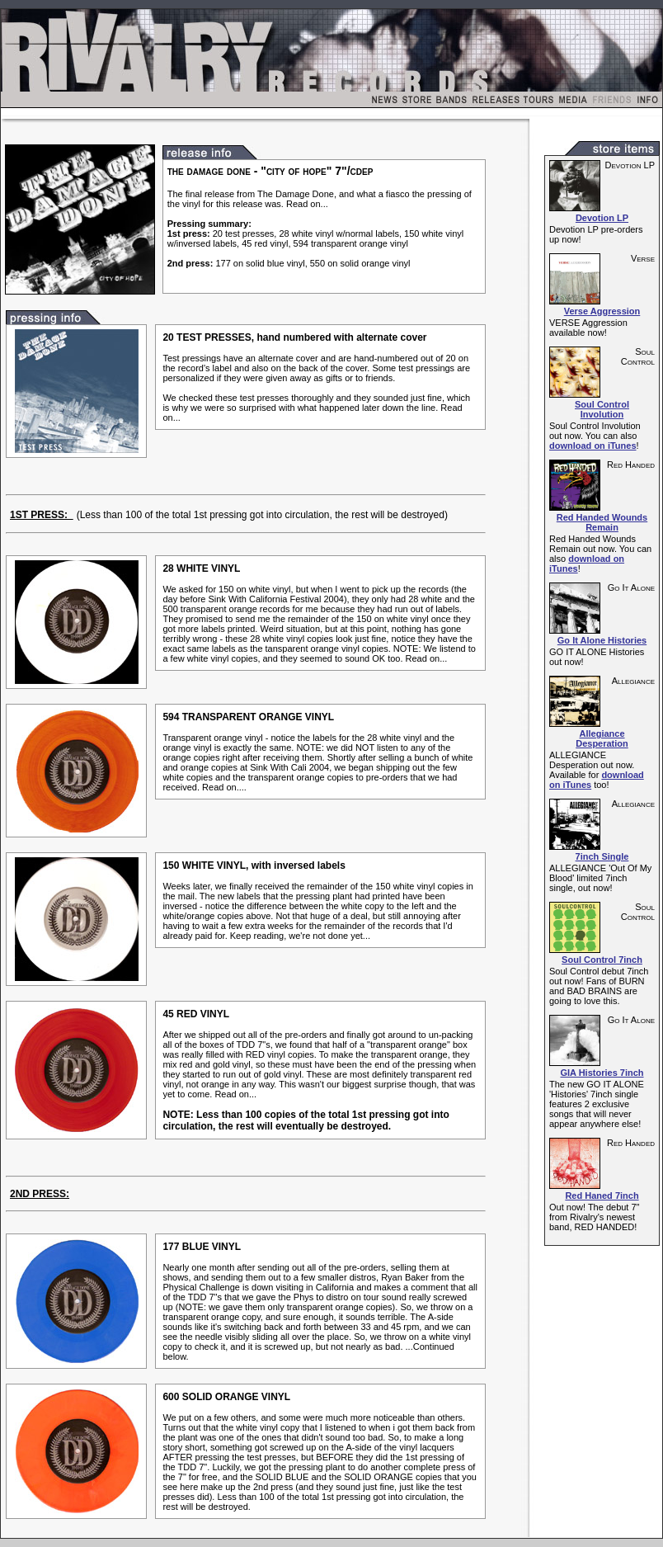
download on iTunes (593, 445)
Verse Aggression (602, 311)
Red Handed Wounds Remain (602, 522)
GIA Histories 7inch (601, 1073)
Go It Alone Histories (602, 640)
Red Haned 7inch (601, 1195)
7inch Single (602, 856)
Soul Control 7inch (602, 960)
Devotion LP (602, 218)
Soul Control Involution (602, 409)
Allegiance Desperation (602, 738)
